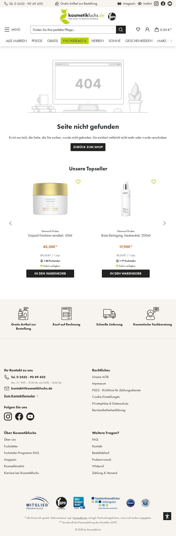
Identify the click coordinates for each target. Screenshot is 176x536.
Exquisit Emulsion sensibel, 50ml (50, 235)
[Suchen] (121, 30)
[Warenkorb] (162, 29)
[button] (167, 516)
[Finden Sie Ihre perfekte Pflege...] (73, 30)
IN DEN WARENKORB (50, 273)
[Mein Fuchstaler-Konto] (147, 29)
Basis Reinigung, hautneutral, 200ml (125, 235)
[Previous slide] (11, 223)
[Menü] (13, 29)
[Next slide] (165, 223)
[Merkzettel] (138, 29)
